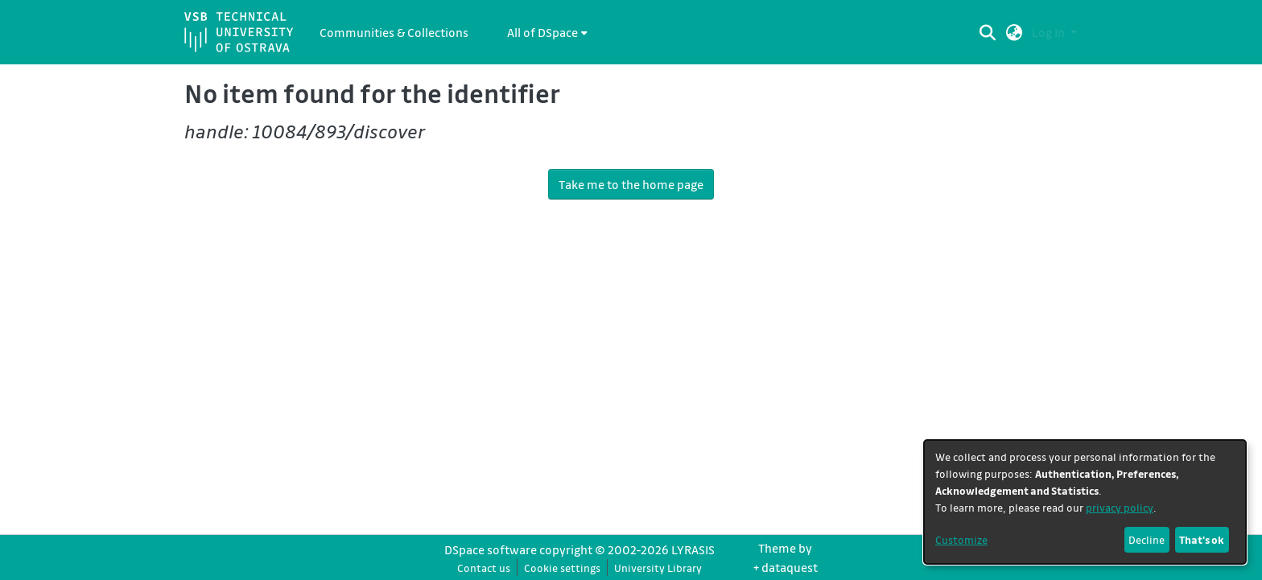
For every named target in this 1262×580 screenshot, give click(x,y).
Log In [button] (1049, 32)
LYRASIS (693, 549)
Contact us (483, 567)
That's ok (1201, 539)
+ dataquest (785, 567)
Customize (961, 539)
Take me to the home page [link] (631, 184)
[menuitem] (547, 32)
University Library (658, 567)
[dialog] (1085, 502)
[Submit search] (988, 32)
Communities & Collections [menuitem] (394, 32)
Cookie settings (562, 567)
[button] (1014, 32)
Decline (1146, 539)
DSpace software (490, 549)
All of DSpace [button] (542, 32)
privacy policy (1119, 507)
